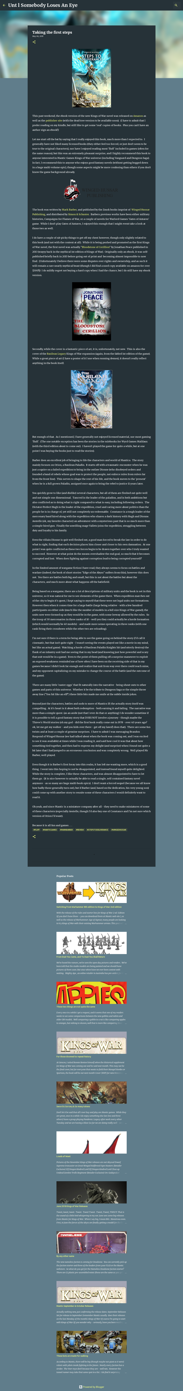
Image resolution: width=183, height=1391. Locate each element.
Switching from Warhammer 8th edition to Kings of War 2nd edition (89, 907)
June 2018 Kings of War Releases (72, 1206)
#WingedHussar (118, 830)
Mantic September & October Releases (74, 1306)
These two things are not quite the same (75, 1007)
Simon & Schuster (78, 214)
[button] (34, 42)
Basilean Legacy (56, 353)
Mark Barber (69, 209)
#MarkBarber (66, 830)
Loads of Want (63, 1156)
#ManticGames (50, 830)
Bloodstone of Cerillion (95, 247)
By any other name (65, 1256)
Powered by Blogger (91, 1387)
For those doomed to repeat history (73, 1056)
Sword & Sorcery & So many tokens (73, 1106)
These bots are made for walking (72, 1356)
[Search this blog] (165, 5)
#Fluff (36, 830)
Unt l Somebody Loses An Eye (43, 5)
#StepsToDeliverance (97, 830)
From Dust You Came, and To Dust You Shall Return (80, 957)
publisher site (54, 120)
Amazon (138, 115)
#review (80, 830)
